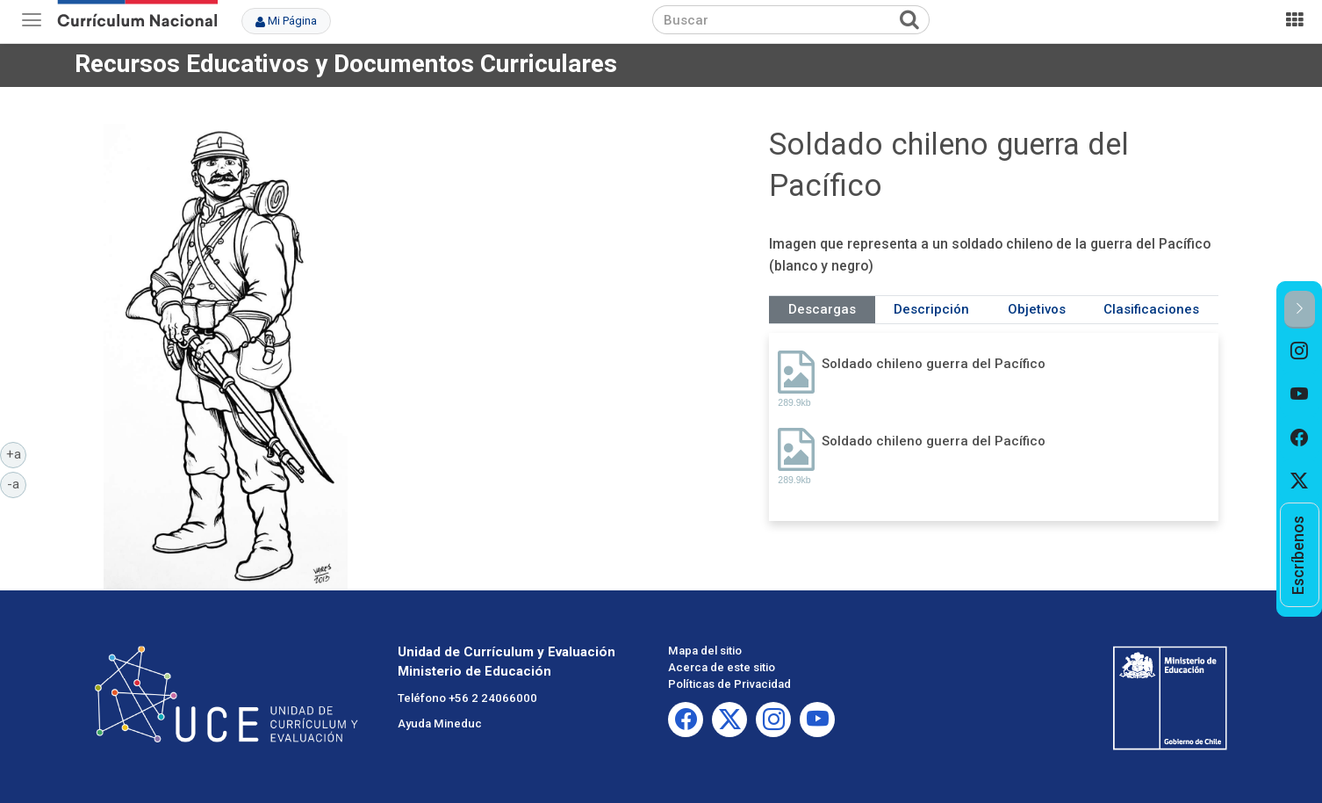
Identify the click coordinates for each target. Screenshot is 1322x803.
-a (16, 483)
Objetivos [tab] (1037, 309)
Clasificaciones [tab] (1151, 309)
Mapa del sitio (705, 650)
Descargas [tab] (822, 309)
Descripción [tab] (931, 309)
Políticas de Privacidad (729, 684)
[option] (1299, 351)
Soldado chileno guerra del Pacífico (933, 364)
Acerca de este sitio (721, 667)
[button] (1299, 310)
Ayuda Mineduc (440, 723)
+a (16, 453)
